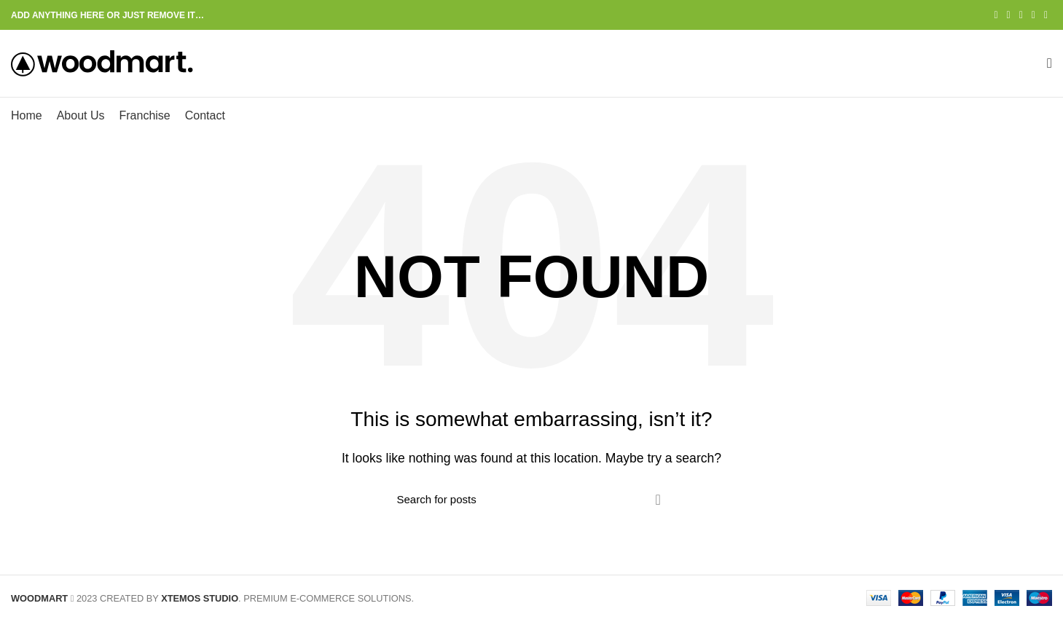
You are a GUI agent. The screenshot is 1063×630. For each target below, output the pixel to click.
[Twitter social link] (1009, 15)
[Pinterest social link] (1021, 15)
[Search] (532, 509)
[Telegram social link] (1046, 15)
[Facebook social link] (995, 15)
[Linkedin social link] (1033, 15)
